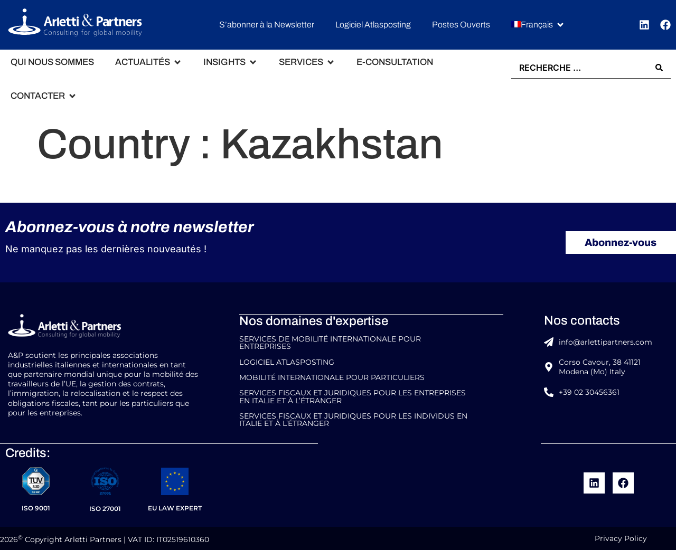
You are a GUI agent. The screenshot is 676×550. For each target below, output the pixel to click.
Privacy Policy (621, 536)
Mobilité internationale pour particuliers (332, 376)
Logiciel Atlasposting (286, 361)
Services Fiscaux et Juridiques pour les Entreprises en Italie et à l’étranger (352, 395)
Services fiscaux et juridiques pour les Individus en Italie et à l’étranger (353, 418)
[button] (538, 25)
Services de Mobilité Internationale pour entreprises (330, 342)
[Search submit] (659, 68)
